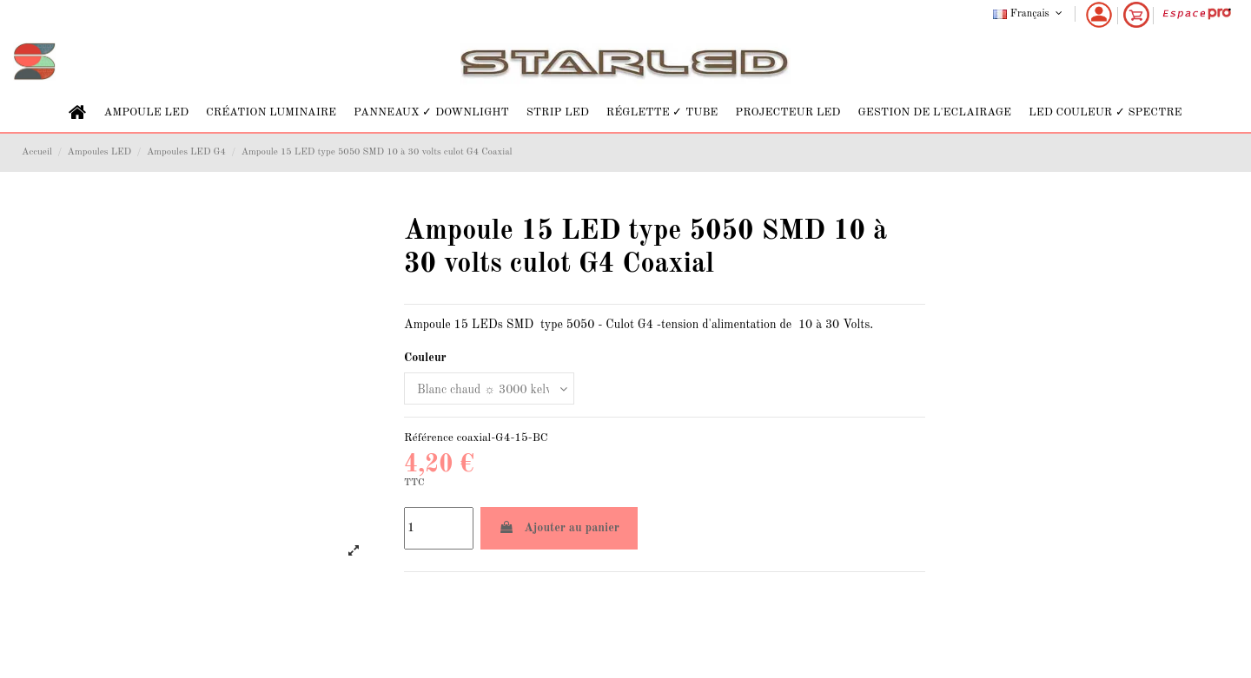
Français (1029, 14)
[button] (146, 112)
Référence (428, 438)
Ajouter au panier (559, 527)
